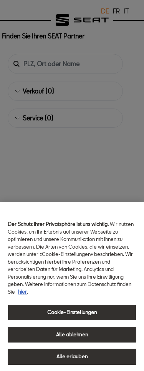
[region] (72, 286)
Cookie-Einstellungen (72, 312)
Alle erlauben (72, 356)
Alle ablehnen (72, 334)
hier (22, 292)
